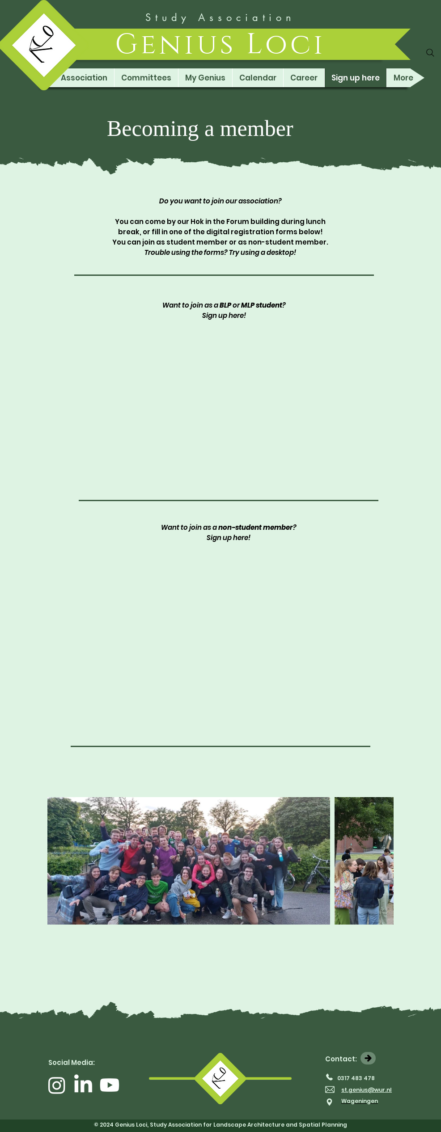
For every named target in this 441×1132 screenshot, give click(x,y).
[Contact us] (368, 1058)
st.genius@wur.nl (366, 1090)
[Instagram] (57, 1085)
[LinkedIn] (83, 1085)
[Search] (430, 52)
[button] (84, 77)
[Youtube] (109, 1085)
